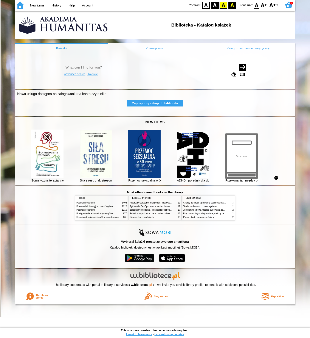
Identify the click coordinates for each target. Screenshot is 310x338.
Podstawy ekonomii (85, 203)
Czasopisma (154, 48)
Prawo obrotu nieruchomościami (198, 217)
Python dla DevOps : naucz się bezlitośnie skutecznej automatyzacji (162, 206)
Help (71, 5)
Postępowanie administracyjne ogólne (94, 213)
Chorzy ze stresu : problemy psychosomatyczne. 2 (207, 203)
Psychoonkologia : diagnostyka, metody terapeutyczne (209, 213)
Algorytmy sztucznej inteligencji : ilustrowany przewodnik (157, 203)
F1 (264, 5)
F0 (256, 5)
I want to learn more (139, 334)
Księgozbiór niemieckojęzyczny (248, 48)
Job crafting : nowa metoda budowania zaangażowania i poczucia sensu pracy (221, 210)
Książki (61, 48)
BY (232, 5)
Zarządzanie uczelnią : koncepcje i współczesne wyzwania (158, 210)
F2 (274, 5)
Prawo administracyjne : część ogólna (94, 206)
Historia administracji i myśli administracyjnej (97, 217)
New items (37, 5)
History (56, 5)
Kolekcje (92, 74)
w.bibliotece (141, 284)
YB (223, 5)
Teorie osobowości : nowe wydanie (200, 206)
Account (87, 5)
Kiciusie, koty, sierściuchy (142, 217)
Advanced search (74, 74)
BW (215, 5)
